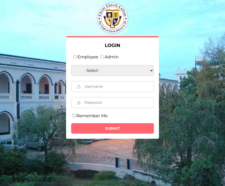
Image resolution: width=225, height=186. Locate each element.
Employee (87, 57)
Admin (111, 57)
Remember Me (92, 115)
